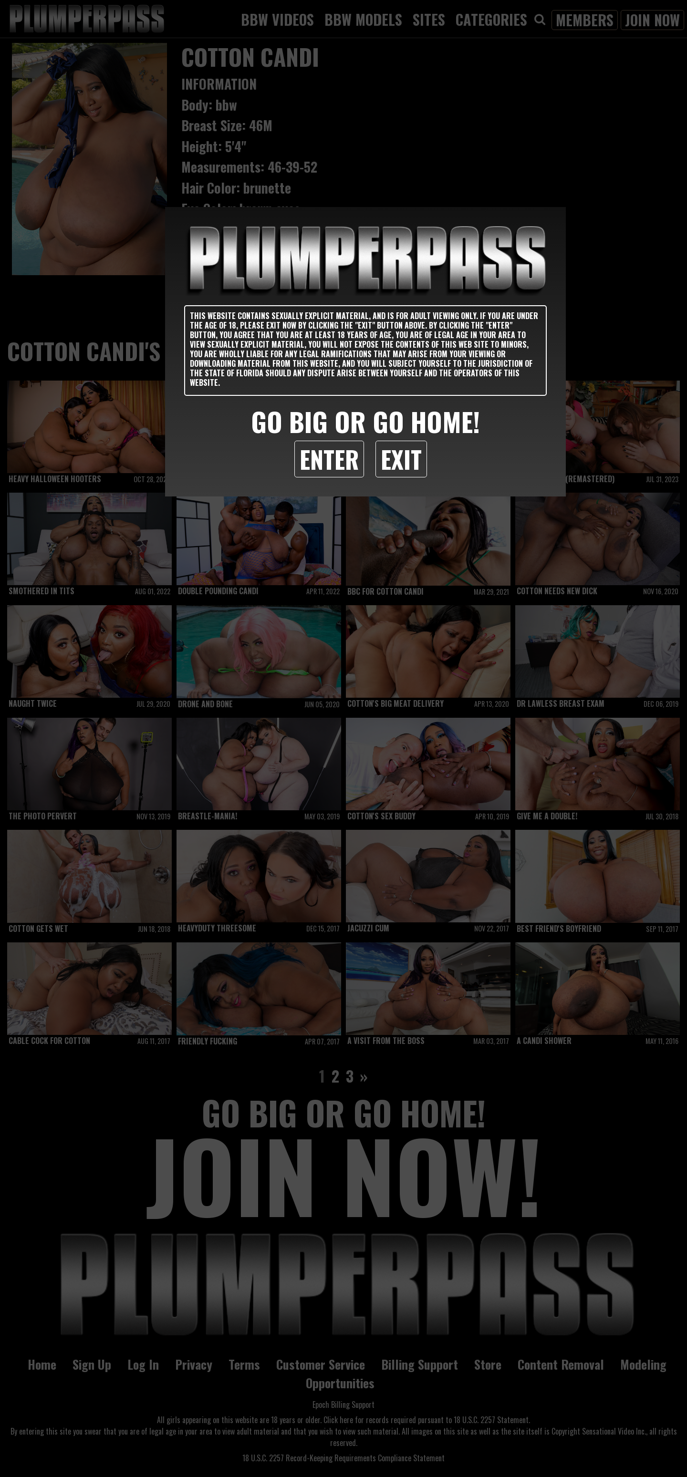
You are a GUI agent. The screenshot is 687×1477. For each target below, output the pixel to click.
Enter (329, 458)
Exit (401, 458)
